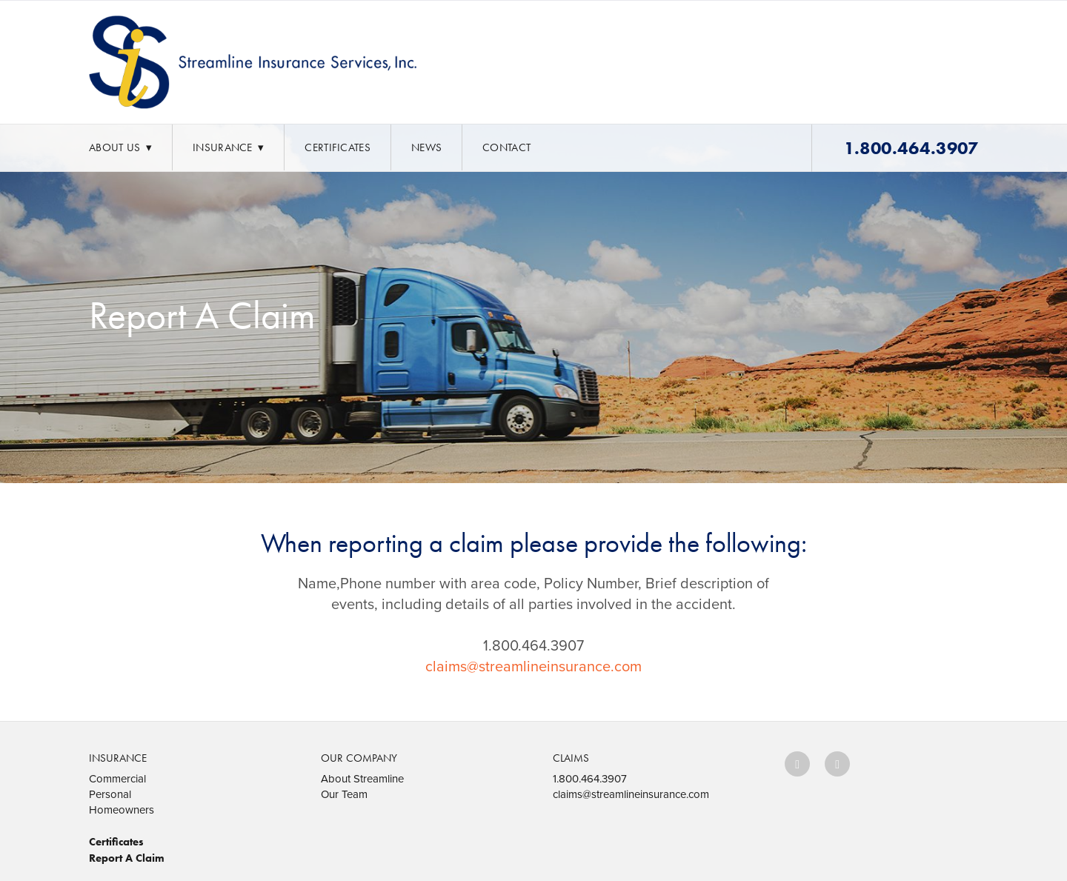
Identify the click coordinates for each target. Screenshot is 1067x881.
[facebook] (797, 764)
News (426, 147)
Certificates (337, 147)
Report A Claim (126, 858)
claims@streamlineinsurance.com (533, 665)
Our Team (344, 794)
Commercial (117, 778)
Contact (506, 147)
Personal (110, 794)
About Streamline (362, 778)
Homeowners (121, 809)
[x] (837, 764)
